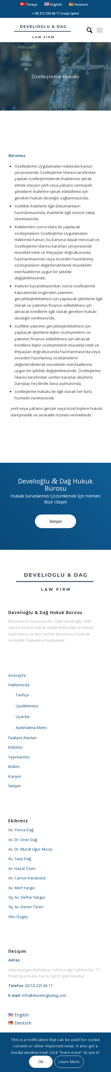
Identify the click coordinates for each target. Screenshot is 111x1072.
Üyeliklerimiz (27, 706)
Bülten (14, 766)
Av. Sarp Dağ (19, 858)
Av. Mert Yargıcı (21, 887)
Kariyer (14, 776)
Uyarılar (23, 716)
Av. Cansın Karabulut (27, 878)
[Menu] (99, 30)
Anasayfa (17, 675)
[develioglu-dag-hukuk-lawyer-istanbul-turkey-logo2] (46, 30)
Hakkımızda (18, 684)
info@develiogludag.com (44, 995)
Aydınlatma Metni (31, 727)
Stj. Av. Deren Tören (26, 906)
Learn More (69, 1061)
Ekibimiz (15, 747)
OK (41, 1061)
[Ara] (86, 30)
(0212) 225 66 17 (38, 985)
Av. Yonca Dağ (20, 829)
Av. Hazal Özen (22, 868)
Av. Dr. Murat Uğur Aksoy (30, 849)
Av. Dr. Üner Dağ (22, 839)
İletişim (14, 785)
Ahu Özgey (18, 916)
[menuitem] (29, 4)
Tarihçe (22, 695)
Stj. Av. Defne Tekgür (26, 897)
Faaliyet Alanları (22, 737)
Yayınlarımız (19, 757)
